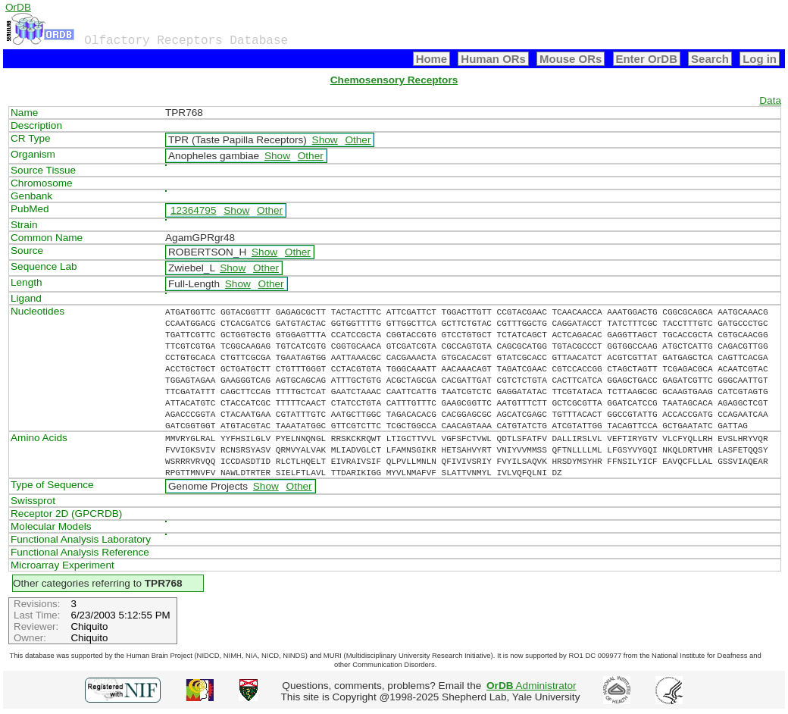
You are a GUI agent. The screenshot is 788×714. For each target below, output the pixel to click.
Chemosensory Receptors (394, 80)
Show (325, 140)
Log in (760, 58)
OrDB (18, 7)
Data (770, 100)
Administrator (531, 685)
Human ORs (493, 58)
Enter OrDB (646, 58)
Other (358, 140)
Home (432, 58)
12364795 (193, 210)
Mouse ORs (570, 58)
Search (710, 58)
